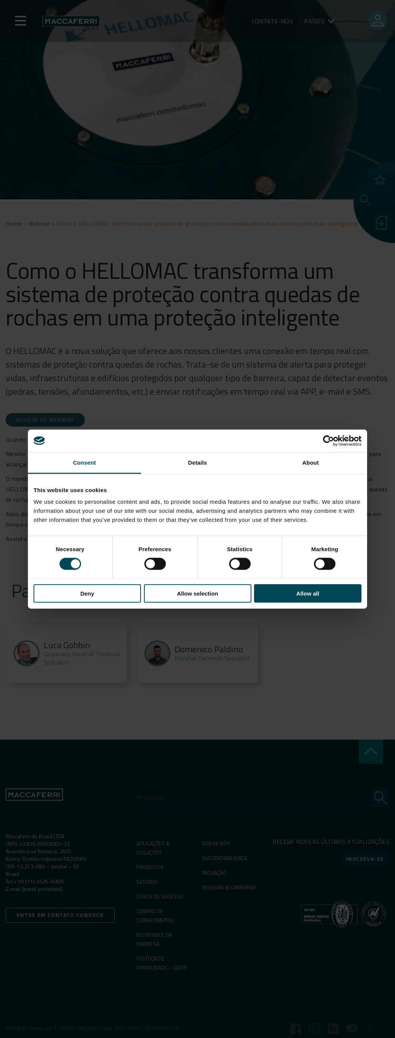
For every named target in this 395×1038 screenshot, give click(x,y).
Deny (87, 593)
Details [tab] (197, 462)
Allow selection (197, 593)
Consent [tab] (84, 462)
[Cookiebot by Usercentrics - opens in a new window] (328, 440)
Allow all (307, 593)
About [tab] (310, 462)
